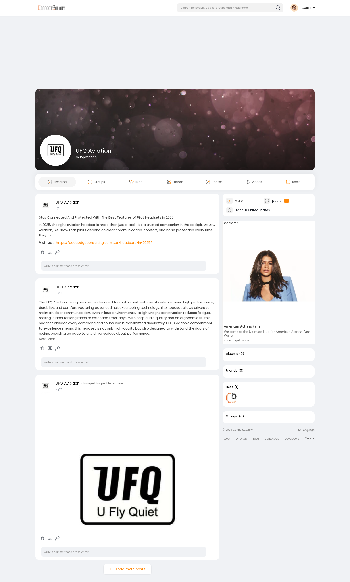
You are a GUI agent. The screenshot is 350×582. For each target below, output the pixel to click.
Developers (292, 438)
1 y (57, 208)
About (226, 438)
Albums (232, 353)
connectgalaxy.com (237, 340)
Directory (242, 438)
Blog (256, 438)
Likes (229, 387)
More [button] (310, 438)
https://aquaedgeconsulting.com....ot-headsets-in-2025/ (104, 242)
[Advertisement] (175, 53)
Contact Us (272, 438)
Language (306, 429)
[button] (230, 7)
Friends (232, 370)
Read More (47, 339)
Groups (232, 416)
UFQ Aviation (93, 151)
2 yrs (59, 293)
